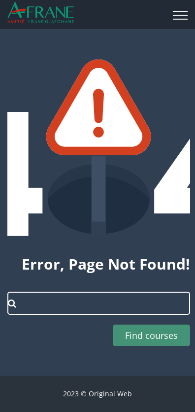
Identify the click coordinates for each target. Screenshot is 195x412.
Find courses (151, 335)
